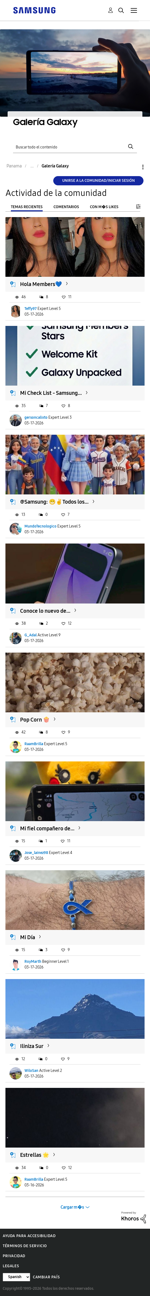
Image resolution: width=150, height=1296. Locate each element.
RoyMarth (32, 961)
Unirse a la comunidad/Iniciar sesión (98, 180)
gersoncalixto (36, 417)
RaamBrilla (33, 744)
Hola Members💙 (41, 284)
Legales (11, 1266)
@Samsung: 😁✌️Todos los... (54, 501)
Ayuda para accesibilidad (29, 1236)
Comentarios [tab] (66, 207)
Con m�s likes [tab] (104, 207)
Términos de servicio (25, 1246)
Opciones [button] (133, 167)
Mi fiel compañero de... (47, 828)
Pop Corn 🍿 (35, 719)
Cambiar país (46, 1277)
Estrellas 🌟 (34, 1155)
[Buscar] (75, 146)
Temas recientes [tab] (27, 207)
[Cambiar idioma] (16, 1277)
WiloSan (31, 1070)
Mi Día (27, 937)
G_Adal (30, 635)
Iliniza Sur (31, 1046)
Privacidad (14, 1256)
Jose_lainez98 (36, 852)
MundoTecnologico (40, 526)
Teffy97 (30, 308)
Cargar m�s (72, 1207)
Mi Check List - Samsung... (51, 393)
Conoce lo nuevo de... (45, 611)
